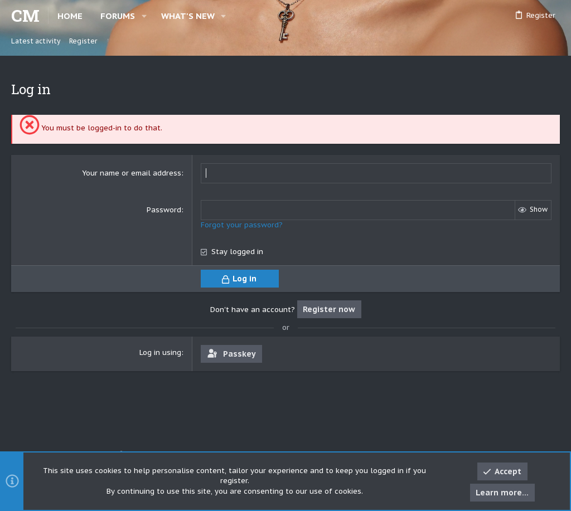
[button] (144, 16)
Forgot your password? (242, 225)
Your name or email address (131, 173)
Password (164, 210)
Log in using (160, 352)
